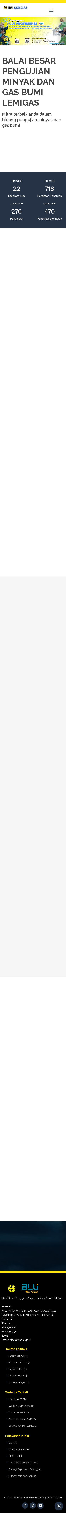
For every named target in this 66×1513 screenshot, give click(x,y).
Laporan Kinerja (18, 1369)
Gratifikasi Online (19, 1449)
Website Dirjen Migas (21, 1406)
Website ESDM (17, 1399)
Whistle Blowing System (23, 1462)
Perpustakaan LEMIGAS (22, 1419)
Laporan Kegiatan (19, 1382)
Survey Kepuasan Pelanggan (25, 1469)
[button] (5, 31)
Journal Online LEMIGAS (23, 1425)
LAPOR (13, 1442)
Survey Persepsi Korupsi (23, 1476)
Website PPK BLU (19, 1412)
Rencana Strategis (19, 1362)
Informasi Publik (18, 1355)
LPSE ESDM (15, 1456)
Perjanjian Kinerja (18, 1375)
